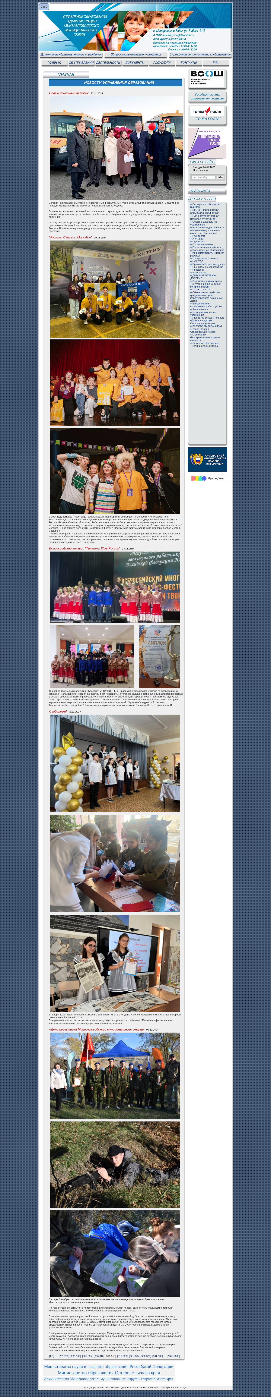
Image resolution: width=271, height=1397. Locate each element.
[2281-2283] (173, 1356)
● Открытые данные (201, 244)
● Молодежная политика (204, 258)
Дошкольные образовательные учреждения (71, 54)
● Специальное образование (206, 267)
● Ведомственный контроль (206, 281)
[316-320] (122, 1356)
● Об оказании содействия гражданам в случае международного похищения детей (206, 296)
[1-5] (51, 1356)
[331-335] (157, 1356)
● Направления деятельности (207, 227)
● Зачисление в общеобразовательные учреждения (203, 312)
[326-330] (146, 1356)
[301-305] (87, 1356)
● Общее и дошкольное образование (203, 223)
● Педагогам (197, 241)
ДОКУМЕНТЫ (135, 62)
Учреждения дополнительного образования (200, 54)
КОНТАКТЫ (189, 62)
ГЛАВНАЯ (54, 62)
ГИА (215, 62)
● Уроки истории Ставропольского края (202, 330)
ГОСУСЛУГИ (162, 62)
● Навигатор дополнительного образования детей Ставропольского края (207, 320)
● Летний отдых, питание (204, 346)
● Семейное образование (204, 343)
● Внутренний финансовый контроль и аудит (205, 285)
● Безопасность (199, 272)
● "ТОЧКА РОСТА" (200, 289)
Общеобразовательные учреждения (136, 54)
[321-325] (134, 1356)
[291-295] (64, 1356)
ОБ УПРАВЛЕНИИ (81, 62)
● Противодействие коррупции (207, 264)
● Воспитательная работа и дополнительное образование (207, 248)
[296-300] (76, 1356)
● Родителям (197, 235)
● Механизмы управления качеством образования (205, 231)
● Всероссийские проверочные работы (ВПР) (206, 305)
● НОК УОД (196, 261)
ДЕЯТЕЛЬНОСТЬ (108, 62)
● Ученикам (196, 238)
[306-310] (99, 1356)
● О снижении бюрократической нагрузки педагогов (205, 337)
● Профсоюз (197, 269)
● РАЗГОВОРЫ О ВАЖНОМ (206, 326)
